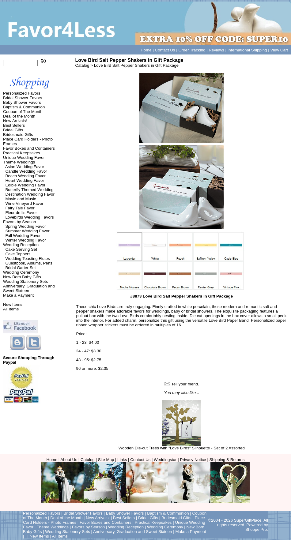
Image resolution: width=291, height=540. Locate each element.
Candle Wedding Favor (26, 171)
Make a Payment (18, 295)
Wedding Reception (21, 244)
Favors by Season (19, 221)
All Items (11, 309)
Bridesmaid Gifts (18, 134)
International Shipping (247, 50)
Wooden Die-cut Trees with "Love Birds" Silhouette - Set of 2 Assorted (182, 448)
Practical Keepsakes (21, 153)
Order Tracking (191, 50)
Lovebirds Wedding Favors (29, 217)
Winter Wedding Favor (25, 240)
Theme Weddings (19, 162)
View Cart (279, 50)
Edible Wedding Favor (25, 185)
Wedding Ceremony (21, 272)
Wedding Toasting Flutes (27, 258)
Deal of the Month (19, 116)
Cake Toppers (17, 254)
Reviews (216, 50)
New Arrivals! (15, 120)
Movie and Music (20, 199)
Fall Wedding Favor (22, 235)
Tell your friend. (185, 384)
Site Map (106, 459)
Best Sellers (14, 125)
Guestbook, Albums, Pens (28, 263)
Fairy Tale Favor (19, 208)
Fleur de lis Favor (21, 212)
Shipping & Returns (227, 459)
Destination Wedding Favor (30, 194)
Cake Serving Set (21, 249)
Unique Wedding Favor (24, 157)
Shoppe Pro (256, 529)
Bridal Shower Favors (22, 98)
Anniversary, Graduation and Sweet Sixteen (29, 288)
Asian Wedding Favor (24, 166)
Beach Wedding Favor (25, 176)
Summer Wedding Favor (27, 231)
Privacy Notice (193, 459)
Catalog (82, 65)
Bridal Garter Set (20, 267)
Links (122, 459)
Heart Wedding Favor (24, 180)
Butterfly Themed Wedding (29, 189)
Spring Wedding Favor (25, 226)
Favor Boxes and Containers (29, 148)
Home (146, 50)
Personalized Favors (21, 93)
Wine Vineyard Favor (24, 203)
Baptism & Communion (24, 107)
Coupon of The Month (23, 111)
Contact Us (165, 50)
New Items (12, 304)
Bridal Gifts (13, 130)
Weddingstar (165, 459)
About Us (68, 459)
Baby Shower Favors (22, 102)
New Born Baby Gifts (22, 277)
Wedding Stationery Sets (25, 281)
